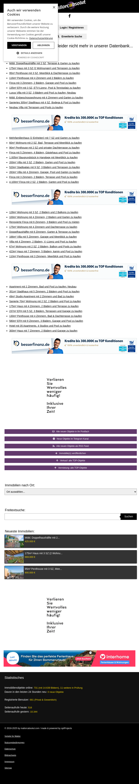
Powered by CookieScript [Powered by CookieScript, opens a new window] (31, 57)
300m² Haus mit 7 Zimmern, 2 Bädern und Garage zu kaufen (43, 330)
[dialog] (31, 32)
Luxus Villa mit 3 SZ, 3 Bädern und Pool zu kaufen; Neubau (42, 92)
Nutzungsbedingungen (14, 742)
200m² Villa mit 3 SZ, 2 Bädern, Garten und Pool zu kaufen (42, 162)
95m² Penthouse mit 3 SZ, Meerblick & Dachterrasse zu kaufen (44, 73)
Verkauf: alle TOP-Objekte (70, 460)
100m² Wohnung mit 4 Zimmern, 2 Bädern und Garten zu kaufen (45, 217)
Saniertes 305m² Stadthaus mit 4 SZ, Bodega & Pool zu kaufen (44, 102)
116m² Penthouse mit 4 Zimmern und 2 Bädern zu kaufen (41, 78)
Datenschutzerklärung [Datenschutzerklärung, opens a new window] (41, 38)
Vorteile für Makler (13, 736)
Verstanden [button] (19, 45)
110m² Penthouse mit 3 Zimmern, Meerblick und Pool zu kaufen (45, 256)
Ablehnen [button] (43, 45)
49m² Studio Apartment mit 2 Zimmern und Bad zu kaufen (41, 296)
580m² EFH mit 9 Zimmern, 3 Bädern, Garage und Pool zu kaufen (46, 320)
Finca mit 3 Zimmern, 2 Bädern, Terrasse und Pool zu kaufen (43, 177)
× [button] (53, 7)
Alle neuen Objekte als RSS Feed (71, 446)
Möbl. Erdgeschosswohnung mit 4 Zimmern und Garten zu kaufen (46, 97)
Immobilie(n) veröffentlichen (70, 453)
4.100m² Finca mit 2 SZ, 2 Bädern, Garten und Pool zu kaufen (44, 181)
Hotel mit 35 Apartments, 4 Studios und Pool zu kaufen (40, 325)
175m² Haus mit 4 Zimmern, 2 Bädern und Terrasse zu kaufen (44, 306)
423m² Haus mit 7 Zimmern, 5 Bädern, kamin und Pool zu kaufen (45, 251)
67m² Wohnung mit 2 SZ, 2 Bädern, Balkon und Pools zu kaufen (45, 246)
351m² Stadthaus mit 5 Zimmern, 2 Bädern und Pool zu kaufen (44, 291)
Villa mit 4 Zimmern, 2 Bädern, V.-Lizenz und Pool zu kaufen (43, 241)
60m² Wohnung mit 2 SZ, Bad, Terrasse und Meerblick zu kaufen (45, 142)
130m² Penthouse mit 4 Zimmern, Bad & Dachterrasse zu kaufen (45, 316)
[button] (30, 53)
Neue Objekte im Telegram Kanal (71, 439)
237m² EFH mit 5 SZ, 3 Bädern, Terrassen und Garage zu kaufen (45, 311)
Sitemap (8, 768)
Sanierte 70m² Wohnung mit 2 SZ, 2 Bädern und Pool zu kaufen (45, 301)
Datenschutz (10, 749)
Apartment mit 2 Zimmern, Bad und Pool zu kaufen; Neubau (42, 286)
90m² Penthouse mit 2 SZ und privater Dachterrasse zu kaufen (44, 147)
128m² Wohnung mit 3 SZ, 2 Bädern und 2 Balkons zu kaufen (43, 212)
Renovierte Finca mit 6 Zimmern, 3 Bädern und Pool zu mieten (44, 222)
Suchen (128, 516)
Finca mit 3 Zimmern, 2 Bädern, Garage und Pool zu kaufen (42, 82)
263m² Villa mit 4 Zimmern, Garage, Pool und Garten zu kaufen (44, 172)
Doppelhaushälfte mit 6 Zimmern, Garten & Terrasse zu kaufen (44, 231)
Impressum (9, 761)
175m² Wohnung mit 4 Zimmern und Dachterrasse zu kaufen (43, 226)
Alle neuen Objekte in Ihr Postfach (70, 431)
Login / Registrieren (69, 27)
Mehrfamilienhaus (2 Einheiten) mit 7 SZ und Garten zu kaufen (44, 137)
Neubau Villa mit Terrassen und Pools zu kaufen (36, 107)
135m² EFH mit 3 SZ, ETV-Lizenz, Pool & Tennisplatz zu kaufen (45, 87)
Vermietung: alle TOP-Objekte (70, 468)
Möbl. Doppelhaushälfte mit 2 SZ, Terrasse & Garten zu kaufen (44, 63)
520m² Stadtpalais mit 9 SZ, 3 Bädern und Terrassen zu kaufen (44, 167)
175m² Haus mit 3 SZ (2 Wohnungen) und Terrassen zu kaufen (44, 68)
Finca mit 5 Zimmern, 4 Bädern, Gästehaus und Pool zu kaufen (44, 152)
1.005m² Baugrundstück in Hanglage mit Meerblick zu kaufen (43, 157)
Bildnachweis (10, 755)
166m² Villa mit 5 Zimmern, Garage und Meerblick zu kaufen (43, 236)
